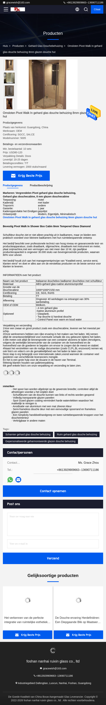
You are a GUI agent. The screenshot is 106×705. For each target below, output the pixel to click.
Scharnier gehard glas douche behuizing (27, 434)
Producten (18, 45)
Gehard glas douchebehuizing (45, 45)
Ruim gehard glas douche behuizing (77, 434)
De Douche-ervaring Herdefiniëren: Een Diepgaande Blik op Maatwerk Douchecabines (77, 620)
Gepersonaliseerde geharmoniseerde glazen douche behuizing (40, 441)
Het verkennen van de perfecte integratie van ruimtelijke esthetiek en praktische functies (26, 620)
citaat (97, 9)
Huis (5, 45)
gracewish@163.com (16, 2)
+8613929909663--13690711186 (83, 2)
